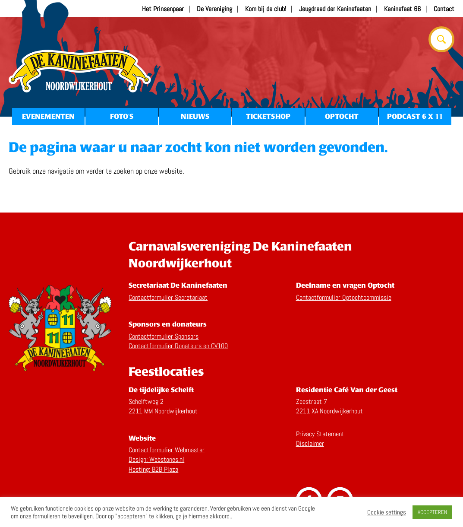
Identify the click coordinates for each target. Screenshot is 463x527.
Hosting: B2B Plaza (153, 469)
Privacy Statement (320, 433)
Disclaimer (310, 443)
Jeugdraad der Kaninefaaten (335, 8)
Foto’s (121, 116)
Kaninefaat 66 (402, 8)
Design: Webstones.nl (156, 459)
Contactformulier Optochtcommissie (343, 297)
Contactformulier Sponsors (163, 336)
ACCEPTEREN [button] (432, 512)
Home (80, 71)
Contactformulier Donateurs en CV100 (178, 345)
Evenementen (48, 116)
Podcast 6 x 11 (415, 116)
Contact (444, 8)
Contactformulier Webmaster (167, 449)
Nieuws (195, 116)
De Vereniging (214, 8)
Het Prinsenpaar (163, 8)
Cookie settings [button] (386, 512)
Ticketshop (268, 116)
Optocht (342, 116)
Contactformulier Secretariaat (168, 297)
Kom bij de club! (265, 8)
